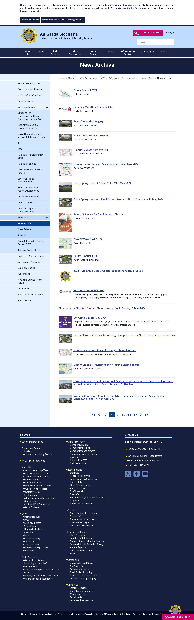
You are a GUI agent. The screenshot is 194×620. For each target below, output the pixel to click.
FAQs (59, 614)
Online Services (32, 479)
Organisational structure (36, 473)
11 (129, 414)
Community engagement (82, 450)
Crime (24, 513)
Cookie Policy (134, 8)
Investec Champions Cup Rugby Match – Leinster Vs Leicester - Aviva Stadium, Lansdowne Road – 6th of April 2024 (119, 397)
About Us (72, 78)
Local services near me (81, 600)
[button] (47, 107)
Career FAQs (76, 516)
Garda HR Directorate (81, 550)
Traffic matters (31, 544)
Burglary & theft (32, 522)
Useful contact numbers (82, 591)
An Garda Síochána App (33, 460)
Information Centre (77, 531)
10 (123, 414)
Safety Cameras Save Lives (83, 478)
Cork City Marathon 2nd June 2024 (93, 107)
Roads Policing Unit (80, 475)
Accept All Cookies (30, 19)
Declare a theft (31, 566)
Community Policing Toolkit (38, 454)
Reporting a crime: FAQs (36, 563)
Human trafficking (33, 529)
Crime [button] (40, 51)
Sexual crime (30, 526)
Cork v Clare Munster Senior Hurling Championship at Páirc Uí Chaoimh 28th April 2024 (124, 335)
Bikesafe (74, 494)
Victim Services (29, 557)
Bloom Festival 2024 (85, 90)
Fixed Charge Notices (80, 485)
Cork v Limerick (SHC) (86, 255)
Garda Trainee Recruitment (84, 513)
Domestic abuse (32, 516)
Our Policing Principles (35, 488)
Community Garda (31, 448)
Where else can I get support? (39, 578)
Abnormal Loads (78, 488)
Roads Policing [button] (94, 53)
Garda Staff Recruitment (82, 525)
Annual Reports (78, 547)
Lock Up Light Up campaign (84, 578)
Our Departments (89, 78)
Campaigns (73, 559)
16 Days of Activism (79, 569)
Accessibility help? (150, 32)
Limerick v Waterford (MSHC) (90, 149)
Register (28, 451)
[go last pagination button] (147, 414)
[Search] (153, 42)
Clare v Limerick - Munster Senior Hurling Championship (106, 364)
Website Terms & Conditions (118, 614)
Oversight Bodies (33, 491)
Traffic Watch (77, 491)
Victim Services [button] (55, 53)
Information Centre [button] (127, 53)
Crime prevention (79, 444)
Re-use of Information (142, 614)
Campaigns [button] (147, 51)
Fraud (27, 535)
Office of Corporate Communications (119, 78)
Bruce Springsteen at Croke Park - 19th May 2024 (102, 183)
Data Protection (78, 535)
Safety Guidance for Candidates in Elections (99, 214)
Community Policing (80, 447)
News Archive (164, 78)
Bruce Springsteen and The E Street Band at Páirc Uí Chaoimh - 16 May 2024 (118, 199)
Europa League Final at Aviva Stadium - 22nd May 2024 (105, 164)
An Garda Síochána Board (37, 476)
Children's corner (78, 463)
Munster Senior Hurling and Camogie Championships (104, 350)
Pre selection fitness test (82, 519)
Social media (76, 597)
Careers (71, 510)
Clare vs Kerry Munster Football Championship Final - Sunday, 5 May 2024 (102, 308)
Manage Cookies (75, 19)
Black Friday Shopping (81, 572)
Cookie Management (32, 441)
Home (62, 78)
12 (135, 414)
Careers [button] (109, 51)
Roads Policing (74, 469)
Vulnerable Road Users (81, 503)
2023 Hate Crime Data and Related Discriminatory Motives (108, 270)
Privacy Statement (161, 614)
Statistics (74, 472)
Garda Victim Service (34, 560)
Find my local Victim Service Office (41, 575)
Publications (30, 494)
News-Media (147, 78)
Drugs (27, 519)
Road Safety (76, 482)
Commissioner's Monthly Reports (87, 541)
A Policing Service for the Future (40, 497)
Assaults (28, 532)
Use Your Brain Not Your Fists (85, 575)
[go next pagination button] (141, 414)
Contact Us (72, 584)
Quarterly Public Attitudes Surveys (87, 544)
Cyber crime (30, 541)
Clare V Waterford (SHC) (87, 239)
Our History (30, 501)
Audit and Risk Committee (37, 504)
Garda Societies (32, 507)
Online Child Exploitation (36, 547)
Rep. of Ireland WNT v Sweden (91, 135)
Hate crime (29, 550)
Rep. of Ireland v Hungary (88, 121)
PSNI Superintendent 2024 (88, 290)
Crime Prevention (76, 441)
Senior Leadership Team (36, 470)
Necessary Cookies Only (53, 19)
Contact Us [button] (164, 53)
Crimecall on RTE (78, 460)
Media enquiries (78, 594)
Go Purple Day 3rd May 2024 (89, 317)
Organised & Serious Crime (37, 485)
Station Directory (78, 587)
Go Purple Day (77, 566)
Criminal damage (32, 538)
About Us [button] (28, 53)
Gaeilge (170, 32)
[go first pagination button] (93, 414)
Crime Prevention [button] (75, 53)
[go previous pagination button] (99, 414)
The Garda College (79, 522)
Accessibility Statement (95, 614)
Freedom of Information (82, 538)
